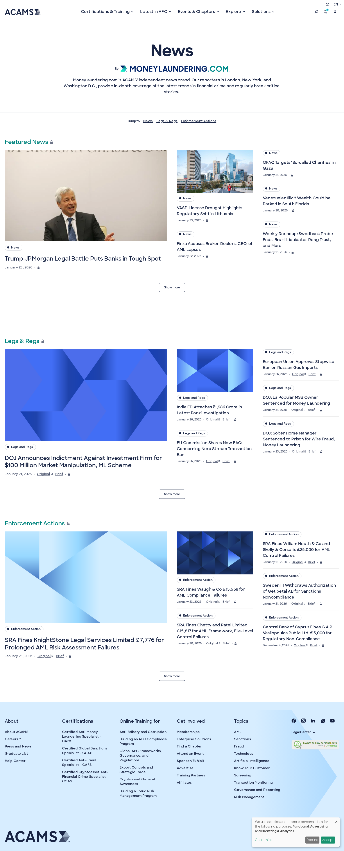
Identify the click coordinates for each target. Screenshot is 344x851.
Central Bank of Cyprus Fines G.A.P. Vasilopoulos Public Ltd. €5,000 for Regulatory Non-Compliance (298, 633)
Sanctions (242, 739)
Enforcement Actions (198, 121)
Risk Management (249, 797)
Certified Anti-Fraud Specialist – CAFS (79, 762)
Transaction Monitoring (253, 782)
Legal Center (303, 732)
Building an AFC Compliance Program (143, 741)
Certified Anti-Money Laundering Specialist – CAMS (81, 736)
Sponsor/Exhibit (190, 761)
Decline (312, 840)
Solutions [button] (261, 11)
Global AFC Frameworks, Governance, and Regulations (141, 755)
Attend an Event (190, 753)
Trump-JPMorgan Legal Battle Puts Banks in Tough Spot (83, 258)
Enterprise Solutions (194, 739)
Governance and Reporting (257, 790)
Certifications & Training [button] (106, 11)
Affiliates (184, 782)
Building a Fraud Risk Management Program (138, 793)
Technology (244, 753)
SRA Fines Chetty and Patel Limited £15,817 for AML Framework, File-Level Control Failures (215, 631)
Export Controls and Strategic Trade (136, 769)
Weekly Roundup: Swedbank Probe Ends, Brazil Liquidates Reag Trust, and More (298, 239)
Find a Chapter (189, 746)
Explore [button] (234, 11)
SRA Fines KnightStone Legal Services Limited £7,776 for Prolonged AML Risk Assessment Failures (84, 643)
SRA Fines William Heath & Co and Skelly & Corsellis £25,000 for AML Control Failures (296, 549)
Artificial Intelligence (251, 761)
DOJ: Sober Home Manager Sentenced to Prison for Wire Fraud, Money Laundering (299, 439)
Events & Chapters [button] (197, 11)
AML (237, 732)
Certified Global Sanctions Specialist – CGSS (84, 750)
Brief (59, 474)
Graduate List (16, 753)
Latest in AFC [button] (154, 11)
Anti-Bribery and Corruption (143, 732)
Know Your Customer (252, 768)
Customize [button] (263, 840)
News (148, 121)
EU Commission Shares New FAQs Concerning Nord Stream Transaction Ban (214, 448)
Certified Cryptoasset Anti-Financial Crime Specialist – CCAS (85, 776)
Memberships (188, 732)
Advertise (185, 768)
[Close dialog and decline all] (336, 820)
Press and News (18, 746)
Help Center (15, 761)
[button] (316, 11)
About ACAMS (17, 732)
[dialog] (296, 832)
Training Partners (191, 775)
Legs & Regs (167, 121)
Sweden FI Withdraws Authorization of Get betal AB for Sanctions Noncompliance (299, 591)
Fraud (239, 746)
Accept (328, 840)
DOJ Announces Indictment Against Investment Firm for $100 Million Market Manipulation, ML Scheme (83, 461)
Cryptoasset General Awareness (137, 781)
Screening (242, 775)
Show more (172, 287)
